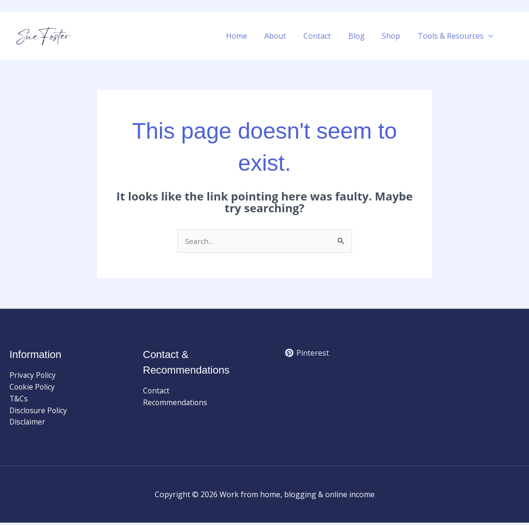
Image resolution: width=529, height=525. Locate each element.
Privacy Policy (33, 375)
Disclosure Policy (39, 412)
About (285, 36)
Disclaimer (27, 424)
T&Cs (18, 400)
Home (248, 36)
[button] (489, 36)
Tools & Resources (456, 36)
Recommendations (176, 403)
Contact (324, 36)
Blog (361, 36)
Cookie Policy (32, 388)
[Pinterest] (307, 354)
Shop (394, 36)
